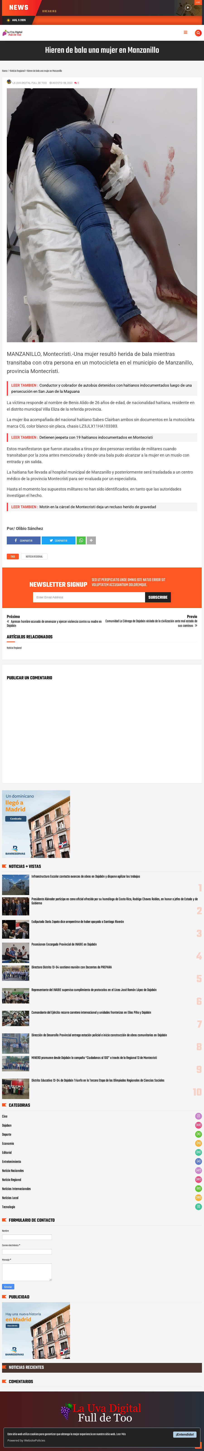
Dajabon (7, 1126)
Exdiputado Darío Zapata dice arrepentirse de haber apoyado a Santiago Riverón (78, 922)
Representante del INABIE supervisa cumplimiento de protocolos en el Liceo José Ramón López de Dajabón (94, 990)
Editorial (7, 1153)
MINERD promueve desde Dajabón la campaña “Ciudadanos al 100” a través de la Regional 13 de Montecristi (94, 1058)
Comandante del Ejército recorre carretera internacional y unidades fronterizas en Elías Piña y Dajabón (91, 1013)
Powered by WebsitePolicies (26, 1440)
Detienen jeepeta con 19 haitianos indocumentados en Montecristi (96, 437)
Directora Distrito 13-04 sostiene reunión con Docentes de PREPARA (72, 967)
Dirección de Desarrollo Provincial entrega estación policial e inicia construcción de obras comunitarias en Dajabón (99, 1035)
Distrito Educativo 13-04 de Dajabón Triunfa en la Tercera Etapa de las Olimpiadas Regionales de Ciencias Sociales (98, 1081)
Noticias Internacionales (16, 1189)
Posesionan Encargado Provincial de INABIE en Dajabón (64, 945)
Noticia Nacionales (13, 1171)
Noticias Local (10, 1198)
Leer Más (121, 1434)
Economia (8, 1144)
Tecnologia (8, 1207)
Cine (4, 1117)
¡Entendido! (185, 1434)
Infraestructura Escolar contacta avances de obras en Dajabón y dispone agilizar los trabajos (86, 877)
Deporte (6, 1135)
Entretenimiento (11, 1162)
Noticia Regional (34, 557)
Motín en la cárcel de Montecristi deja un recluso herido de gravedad (97, 507)
